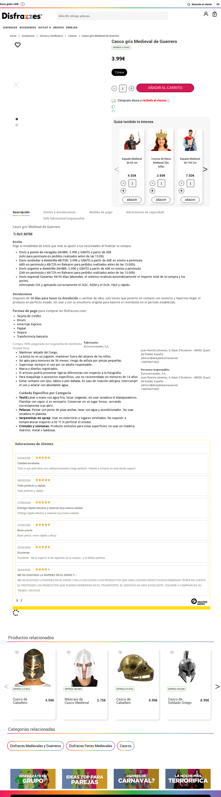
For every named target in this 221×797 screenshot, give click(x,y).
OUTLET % (44, 27)
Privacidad (41, 719)
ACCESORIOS (28, 27)
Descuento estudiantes (30, 704)
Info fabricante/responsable (64, 218)
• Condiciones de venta (28, 714)
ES (218, 4)
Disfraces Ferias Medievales (90, 547)
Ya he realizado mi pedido (172, 704)
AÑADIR (132, 200)
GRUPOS (58, 27)
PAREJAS (72, 27)
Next (203, 168)
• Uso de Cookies (23, 730)
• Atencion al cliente (26, 724)
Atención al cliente (199, 4)
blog (203, 656)
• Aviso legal (20, 719)
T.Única (119, 72)
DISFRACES (10, 27)
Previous (115, 168)
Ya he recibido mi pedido (171, 709)
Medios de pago (100, 212)
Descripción (21, 212)
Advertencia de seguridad (145, 212)
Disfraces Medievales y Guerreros (35, 547)
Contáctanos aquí (93, 704)
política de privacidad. (126, 609)
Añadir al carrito (165, 88)
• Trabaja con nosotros (28, 740)
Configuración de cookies (32, 735)
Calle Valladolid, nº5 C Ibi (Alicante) (169, 730)
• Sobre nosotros (23, 709)
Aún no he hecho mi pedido (173, 699)
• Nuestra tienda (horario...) (32, 699)
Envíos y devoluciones (60, 212)
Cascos (125, 547)
